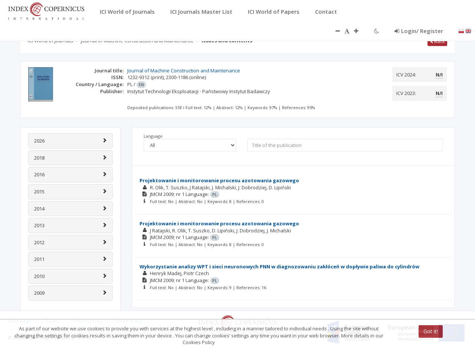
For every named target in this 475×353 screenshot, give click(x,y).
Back (437, 41)
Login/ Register (418, 31)
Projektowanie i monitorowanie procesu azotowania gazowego (219, 180)
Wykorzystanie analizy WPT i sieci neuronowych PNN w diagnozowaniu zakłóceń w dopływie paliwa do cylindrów (279, 266)
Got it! (430, 331)
